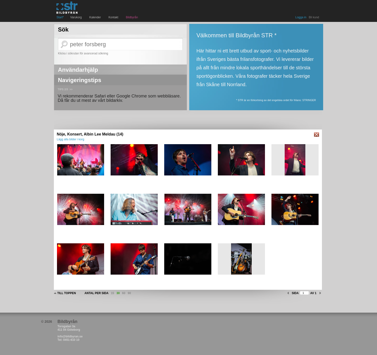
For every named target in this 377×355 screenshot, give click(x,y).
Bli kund (314, 17)
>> (71, 89)
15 (112, 293)
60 (123, 293)
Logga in (300, 17)
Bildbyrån (132, 17)
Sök (63, 29)
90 (129, 293)
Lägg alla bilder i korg (70, 139)
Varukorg (76, 17)
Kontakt (113, 17)
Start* (60, 17)
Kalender (95, 17)
